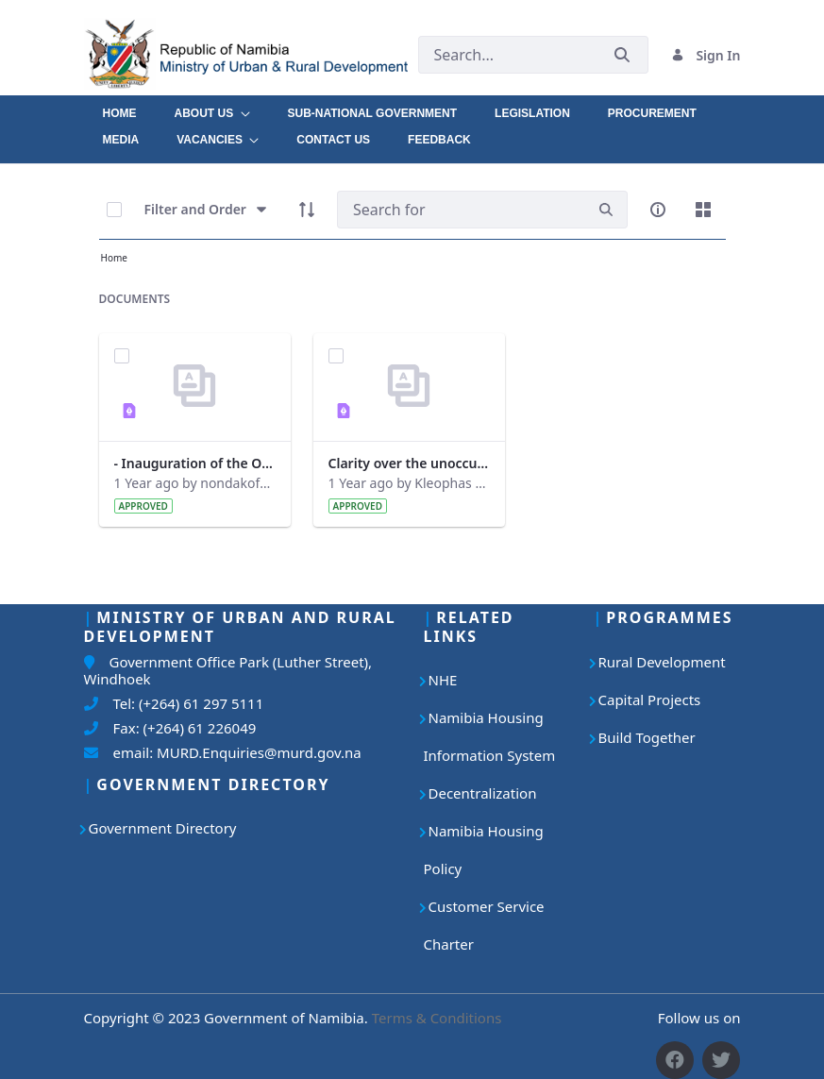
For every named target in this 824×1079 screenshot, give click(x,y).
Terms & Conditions (437, 1017)
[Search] (461, 209)
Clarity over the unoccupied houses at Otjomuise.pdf (409, 463)
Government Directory (163, 827)
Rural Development (662, 661)
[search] (606, 210)
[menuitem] (120, 108)
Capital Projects (649, 699)
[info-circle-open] (658, 209)
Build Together (647, 737)
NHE (443, 679)
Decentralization (483, 793)
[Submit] (622, 55)
